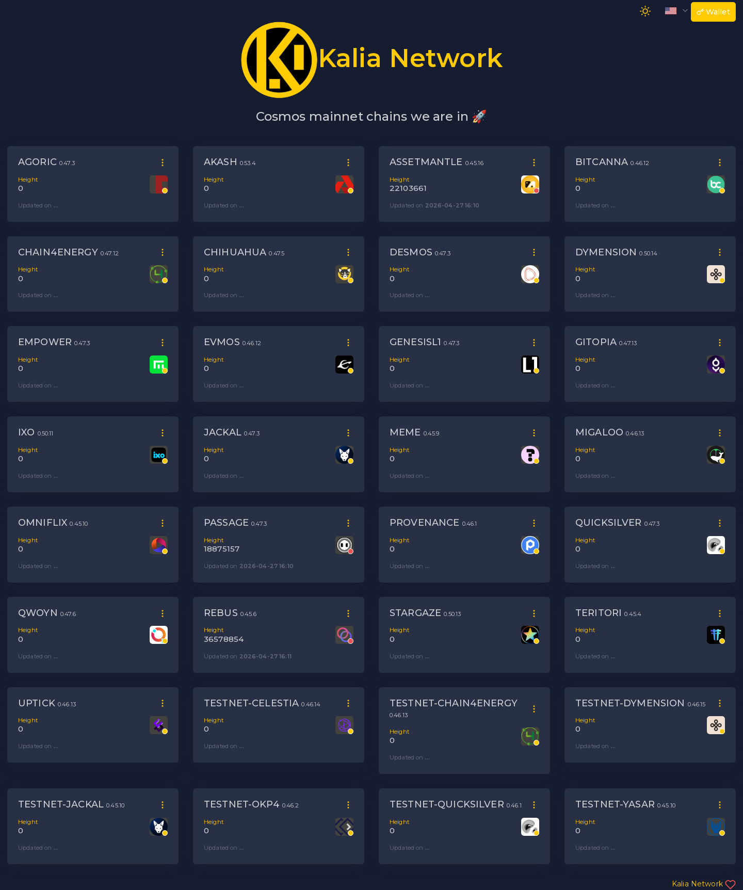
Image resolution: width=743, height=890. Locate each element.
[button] (674, 10)
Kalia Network (704, 883)
